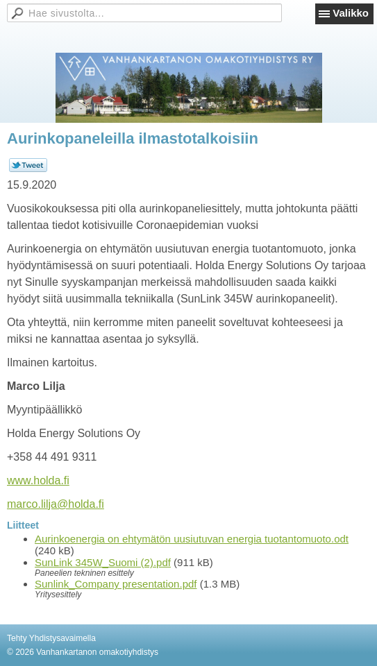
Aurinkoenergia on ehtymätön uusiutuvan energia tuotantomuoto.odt (192, 539)
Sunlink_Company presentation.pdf (115, 584)
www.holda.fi (38, 480)
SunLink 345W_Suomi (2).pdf (103, 562)
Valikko (351, 13)
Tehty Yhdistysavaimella (51, 638)
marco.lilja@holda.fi (55, 504)
